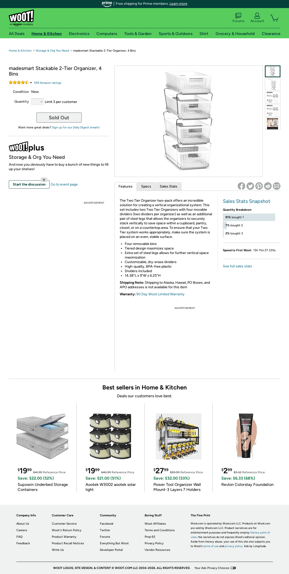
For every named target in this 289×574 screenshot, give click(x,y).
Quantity (21, 101)
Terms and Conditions (160, 530)
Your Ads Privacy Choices (211, 568)
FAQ (19, 537)
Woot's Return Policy (66, 530)
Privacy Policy (154, 543)
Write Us (58, 550)
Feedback (23, 543)
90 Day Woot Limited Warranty (160, 294)
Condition (21, 92)
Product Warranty (64, 537)
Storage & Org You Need (52, 50)
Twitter (105, 530)
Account (257, 18)
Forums (238, 18)
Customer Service (64, 523)
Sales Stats (168, 186)
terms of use (211, 546)
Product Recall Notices (68, 543)
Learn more (178, 4)
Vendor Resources (157, 550)
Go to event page (64, 184)
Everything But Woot (114, 543)
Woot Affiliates (155, 523)
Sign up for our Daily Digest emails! (76, 127)
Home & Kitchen (20, 50)
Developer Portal (111, 550)
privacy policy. (234, 546)
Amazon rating (47, 83)
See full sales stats (237, 266)
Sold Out (59, 118)
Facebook (106, 523)
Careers (21, 530)
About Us (22, 523)
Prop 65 (150, 537)
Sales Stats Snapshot (246, 201)
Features (125, 186)
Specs (146, 186)
